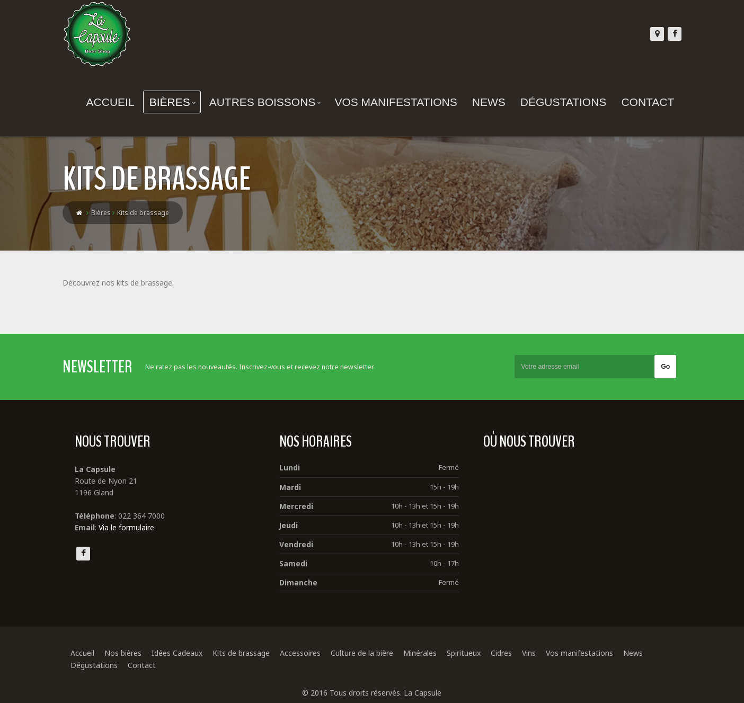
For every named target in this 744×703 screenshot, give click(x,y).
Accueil (102, 102)
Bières (164, 102)
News (481, 102)
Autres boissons (257, 102)
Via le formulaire (134, 529)
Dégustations (555, 102)
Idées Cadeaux (184, 654)
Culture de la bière (369, 654)
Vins (536, 654)
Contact (640, 102)
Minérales (427, 654)
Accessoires (307, 654)
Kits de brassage (248, 654)
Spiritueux (471, 654)
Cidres (508, 654)
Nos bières (130, 654)
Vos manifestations (388, 102)
